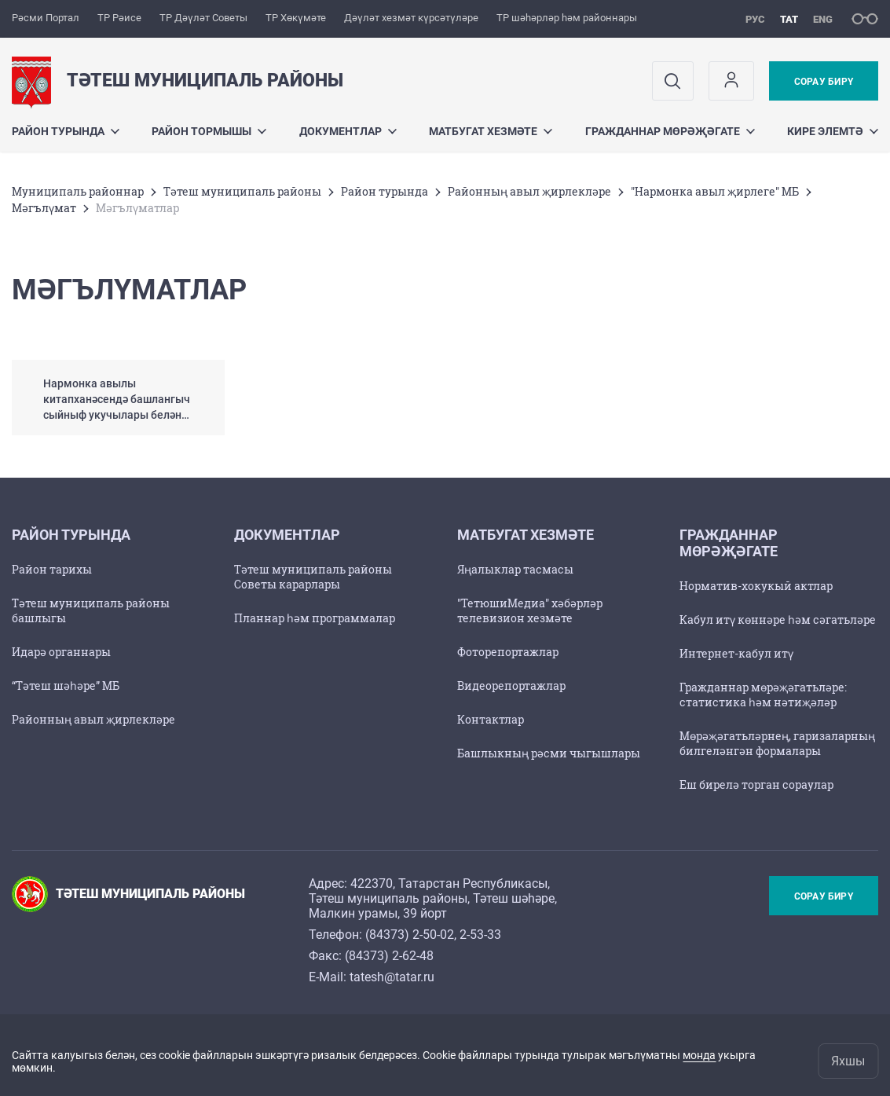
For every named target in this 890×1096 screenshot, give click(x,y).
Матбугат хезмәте (490, 131)
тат (789, 19)
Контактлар (490, 719)
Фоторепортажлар (508, 651)
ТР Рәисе (119, 18)
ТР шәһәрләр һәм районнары (566, 18)
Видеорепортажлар (511, 685)
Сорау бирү (823, 81)
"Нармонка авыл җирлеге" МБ (715, 191)
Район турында (65, 131)
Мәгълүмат (44, 207)
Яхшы (848, 1061)
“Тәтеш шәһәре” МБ (65, 685)
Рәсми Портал (45, 18)
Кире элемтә (832, 131)
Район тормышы (209, 131)
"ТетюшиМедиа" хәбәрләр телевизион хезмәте (529, 610)
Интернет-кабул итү (736, 653)
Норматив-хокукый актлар (756, 585)
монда (699, 1055)
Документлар (348, 131)
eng (823, 19)
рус (755, 19)
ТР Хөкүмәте (296, 18)
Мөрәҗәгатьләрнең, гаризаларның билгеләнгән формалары (777, 743)
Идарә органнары (61, 651)
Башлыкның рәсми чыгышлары (548, 753)
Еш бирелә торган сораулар (756, 784)
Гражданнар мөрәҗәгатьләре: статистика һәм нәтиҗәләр (763, 694)
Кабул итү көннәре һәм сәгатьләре (777, 619)
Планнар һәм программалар (314, 617)
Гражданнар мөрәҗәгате (670, 131)
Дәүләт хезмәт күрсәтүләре (411, 18)
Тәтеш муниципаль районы (242, 191)
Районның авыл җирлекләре (529, 191)
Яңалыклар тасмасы (515, 569)
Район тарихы (52, 569)
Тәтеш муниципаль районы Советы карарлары (313, 577)
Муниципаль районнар (78, 191)
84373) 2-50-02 (411, 934)
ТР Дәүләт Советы (203, 18)
